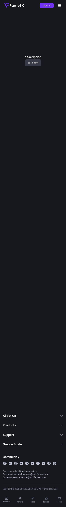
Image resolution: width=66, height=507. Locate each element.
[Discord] (27, 476)
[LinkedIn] (32, 476)
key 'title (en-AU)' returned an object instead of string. (32, 17)
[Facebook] (38, 476)
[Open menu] (60, 5)
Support (33, 447)
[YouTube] (10, 476)
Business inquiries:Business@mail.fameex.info (25, 486)
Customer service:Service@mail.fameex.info (24, 489)
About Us (33, 428)
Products (33, 438)
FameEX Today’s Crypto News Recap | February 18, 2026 (27, 396)
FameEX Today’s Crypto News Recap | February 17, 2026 (27, 402)
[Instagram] (16, 476)
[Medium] (43, 476)
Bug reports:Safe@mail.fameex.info (20, 483)
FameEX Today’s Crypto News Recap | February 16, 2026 (27, 407)
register (46, 5)
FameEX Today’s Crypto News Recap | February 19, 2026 (27, 390)
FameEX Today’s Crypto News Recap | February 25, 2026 (27, 367)
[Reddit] (49, 476)
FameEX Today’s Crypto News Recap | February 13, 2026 (27, 413)
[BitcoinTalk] (54, 476)
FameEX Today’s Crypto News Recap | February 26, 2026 (27, 362)
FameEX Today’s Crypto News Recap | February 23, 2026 (27, 379)
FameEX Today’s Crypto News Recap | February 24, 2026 (27, 373)
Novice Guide (33, 457)
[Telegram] (21, 476)
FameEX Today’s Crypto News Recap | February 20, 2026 (27, 384)
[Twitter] (5, 476)
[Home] (14, 5)
